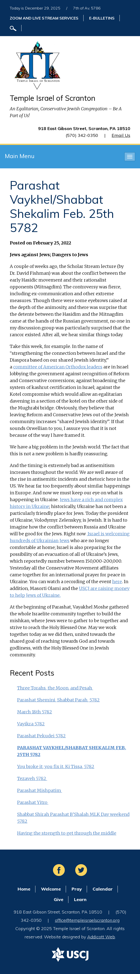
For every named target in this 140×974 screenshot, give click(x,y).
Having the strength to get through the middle (66, 833)
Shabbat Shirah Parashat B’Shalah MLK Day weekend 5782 (73, 818)
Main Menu (19, 156)
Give (58, 899)
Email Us (121, 135)
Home (24, 889)
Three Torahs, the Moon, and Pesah (55, 688)
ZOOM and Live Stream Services (44, 18)
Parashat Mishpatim (39, 790)
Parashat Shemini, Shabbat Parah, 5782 (58, 700)
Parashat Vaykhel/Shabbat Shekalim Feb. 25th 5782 (71, 751)
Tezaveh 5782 (32, 778)
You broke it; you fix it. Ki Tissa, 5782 (55, 766)
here (117, 581)
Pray (77, 889)
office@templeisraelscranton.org (87, 920)
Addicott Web (101, 937)
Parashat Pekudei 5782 (41, 736)
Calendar (103, 889)
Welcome (51, 889)
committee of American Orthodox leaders (57, 367)
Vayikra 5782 (31, 724)
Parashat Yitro (32, 802)
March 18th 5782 (34, 712)
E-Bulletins (102, 18)
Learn (80, 899)
